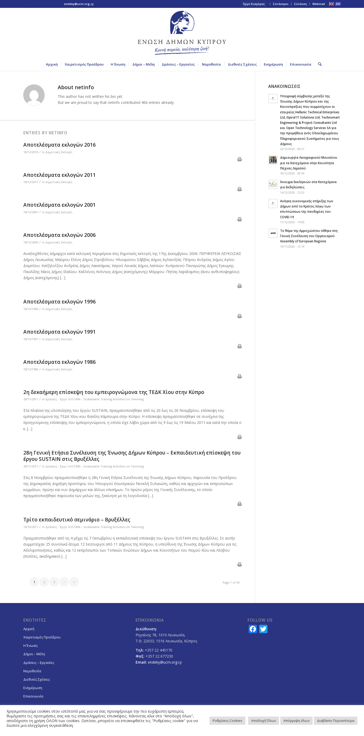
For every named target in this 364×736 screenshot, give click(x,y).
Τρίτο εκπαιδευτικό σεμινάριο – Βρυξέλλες (76, 519)
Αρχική (28, 628)
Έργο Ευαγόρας (254, 4)
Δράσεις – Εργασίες (38, 662)
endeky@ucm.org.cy (79, 4)
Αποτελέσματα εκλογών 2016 (59, 144)
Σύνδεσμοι (280, 4)
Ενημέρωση (32, 687)
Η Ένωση (30, 645)
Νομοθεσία (32, 671)
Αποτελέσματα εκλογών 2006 (59, 235)
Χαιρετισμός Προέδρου (42, 637)
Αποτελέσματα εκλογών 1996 (59, 301)
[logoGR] (182, 33)
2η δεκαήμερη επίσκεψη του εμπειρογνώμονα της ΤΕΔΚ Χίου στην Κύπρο (113, 392)
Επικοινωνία (33, 696)
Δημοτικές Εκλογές (58, 152)
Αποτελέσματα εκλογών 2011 (59, 175)
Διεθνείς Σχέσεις (36, 679)
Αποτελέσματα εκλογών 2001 (59, 204)
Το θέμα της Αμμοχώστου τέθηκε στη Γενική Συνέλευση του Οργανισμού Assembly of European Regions (309, 235)
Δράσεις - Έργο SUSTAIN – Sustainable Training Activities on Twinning (94, 399)
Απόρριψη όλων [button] (296, 720)
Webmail (318, 4)
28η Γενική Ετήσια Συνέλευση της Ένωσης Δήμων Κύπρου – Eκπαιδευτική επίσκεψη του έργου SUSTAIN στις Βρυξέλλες (131, 456)
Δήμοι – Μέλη (34, 654)
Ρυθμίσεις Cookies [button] (227, 720)
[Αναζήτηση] (318, 64)
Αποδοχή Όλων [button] (263, 720)
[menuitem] (254, 4)
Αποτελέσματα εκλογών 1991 (59, 331)
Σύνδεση (300, 4)
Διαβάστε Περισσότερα (335, 720)
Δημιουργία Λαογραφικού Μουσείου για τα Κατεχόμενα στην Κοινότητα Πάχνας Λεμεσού (308, 162)
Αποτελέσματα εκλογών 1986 (59, 362)
